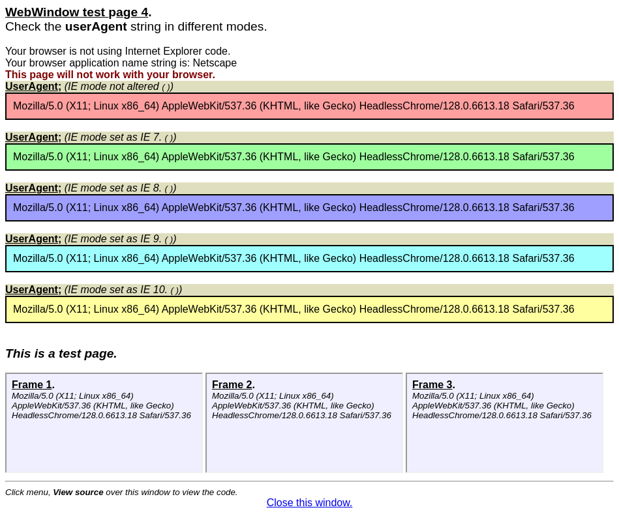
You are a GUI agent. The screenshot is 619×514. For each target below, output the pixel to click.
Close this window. (310, 502)
